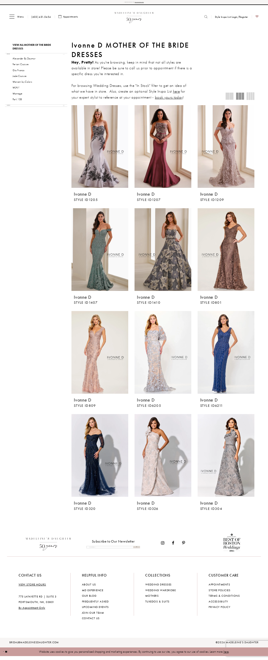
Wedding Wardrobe (160, 594)
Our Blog (89, 599)
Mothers (152, 599)
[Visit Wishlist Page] (257, 19)
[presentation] (99, 149)
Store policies (219, 594)
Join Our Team (93, 616)
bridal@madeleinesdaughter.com (34, 646)
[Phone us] (41, 19)
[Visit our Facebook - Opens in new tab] (173, 547)
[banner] (134, 19)
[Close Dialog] (6, 655)
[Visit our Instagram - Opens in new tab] (163, 547)
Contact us (91, 622)
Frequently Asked (95, 605)
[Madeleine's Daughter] (48, 547)
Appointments (219, 588)
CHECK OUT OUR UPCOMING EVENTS (161, 3)
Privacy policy (219, 610)
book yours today (169, 100)
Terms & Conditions (224, 599)
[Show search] (206, 19)
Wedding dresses (158, 588)
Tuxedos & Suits (157, 605)
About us (89, 588)
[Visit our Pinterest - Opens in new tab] (183, 547)
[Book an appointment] (68, 19)
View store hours (32, 588)
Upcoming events (95, 610)
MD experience (92, 594)
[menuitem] (16, 19)
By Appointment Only (32, 611)
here (226, 655)
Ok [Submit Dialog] (15, 655)
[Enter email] (113, 551)
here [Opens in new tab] (176, 94)
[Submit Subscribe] (135, 551)
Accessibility (218, 605)
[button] (16, 19)
